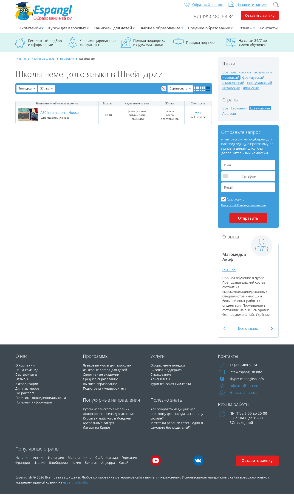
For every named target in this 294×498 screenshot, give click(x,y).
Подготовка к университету (106, 391)
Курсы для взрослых (67, 31)
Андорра (108, 466)
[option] (248, 281)
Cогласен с (235, 203)
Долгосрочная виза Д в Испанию (110, 417)
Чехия (76, 466)
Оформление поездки (168, 369)
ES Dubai (230, 273)
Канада (112, 461)
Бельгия (91, 466)
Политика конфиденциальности (42, 401)
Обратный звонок (207, 8)
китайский (231, 92)
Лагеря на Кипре (97, 430)
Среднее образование (209, 31)
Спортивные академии (102, 378)
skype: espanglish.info (246, 382)
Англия (38, 461)
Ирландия (56, 461)
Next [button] (271, 332)
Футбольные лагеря (99, 426)
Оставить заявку (259, 19)
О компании (29, 31)
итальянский (233, 86)
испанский (263, 76)
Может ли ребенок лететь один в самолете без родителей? (178, 428)
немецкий (67, 62)
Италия (39, 466)
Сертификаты (26, 378)
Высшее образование (160, 31)
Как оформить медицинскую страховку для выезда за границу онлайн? (178, 417)
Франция (22, 466)
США (99, 461)
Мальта (74, 461)
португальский (259, 86)
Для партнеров (27, 391)
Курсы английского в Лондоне (108, 421)
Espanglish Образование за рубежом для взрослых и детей (50, 13)
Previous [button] (225, 332)
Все (225, 76)
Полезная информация (34, 405)
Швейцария (58, 466)
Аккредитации (27, 387)
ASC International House (59, 116)
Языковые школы (43, 62)
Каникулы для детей (112, 31)
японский (251, 92)
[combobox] (226, 180)
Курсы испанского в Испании (107, 412)
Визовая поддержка (167, 373)
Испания (22, 461)
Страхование (161, 378)
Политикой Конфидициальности (243, 209)
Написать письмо (244, 396)
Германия (239, 112)
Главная (21, 62)
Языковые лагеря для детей (106, 373)
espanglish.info (75, 486)
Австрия (229, 117)
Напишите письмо (251, 8)
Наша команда (27, 373)
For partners (25, 396)
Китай (123, 466)
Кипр (87, 461)
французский (253, 81)
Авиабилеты (160, 382)
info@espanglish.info (246, 375)
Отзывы (244, 31)
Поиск (276, 8)
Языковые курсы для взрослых (109, 369)
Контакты (269, 31)
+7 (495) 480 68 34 (212, 19)
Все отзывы (248, 332)
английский (241, 76)
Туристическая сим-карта (171, 387)
